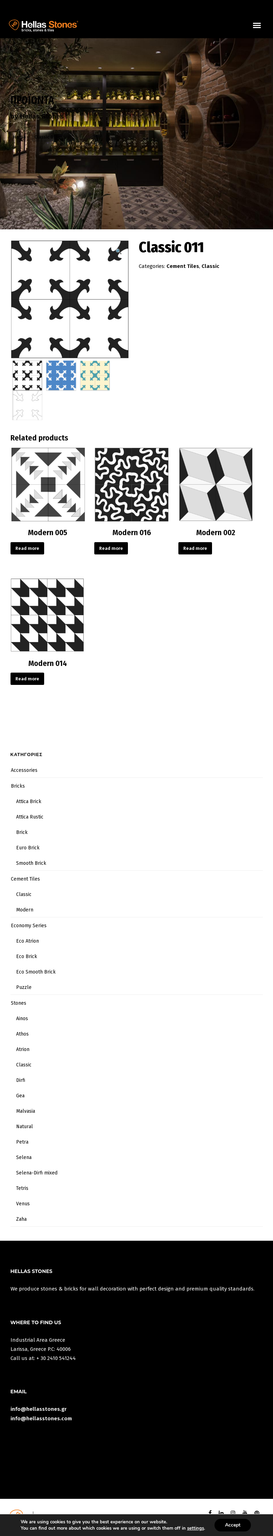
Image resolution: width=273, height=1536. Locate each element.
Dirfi (20, 1080)
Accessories (24, 770)
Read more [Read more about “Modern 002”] (195, 548)
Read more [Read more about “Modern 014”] (27, 678)
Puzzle (24, 987)
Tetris (22, 1188)
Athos (22, 1034)
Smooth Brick (31, 863)
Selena (24, 1157)
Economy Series (29, 926)
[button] (118, 251)
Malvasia (25, 1111)
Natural (24, 1127)
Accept (232, 1525)
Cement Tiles (182, 266)
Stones (18, 1003)
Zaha (21, 1219)
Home (19, 137)
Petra (22, 1142)
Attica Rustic (29, 817)
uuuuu (261, 29)
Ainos (22, 1019)
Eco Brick (26, 956)
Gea (20, 1096)
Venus (23, 1204)
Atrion (22, 1049)
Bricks (18, 786)
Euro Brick (28, 848)
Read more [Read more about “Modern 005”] (27, 548)
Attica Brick (28, 801)
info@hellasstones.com (41, 1418)
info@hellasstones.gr (39, 1409)
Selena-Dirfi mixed (36, 1173)
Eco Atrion (27, 941)
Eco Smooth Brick (36, 972)
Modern (24, 910)
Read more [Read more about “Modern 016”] (111, 548)
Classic (210, 266)
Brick (22, 832)
